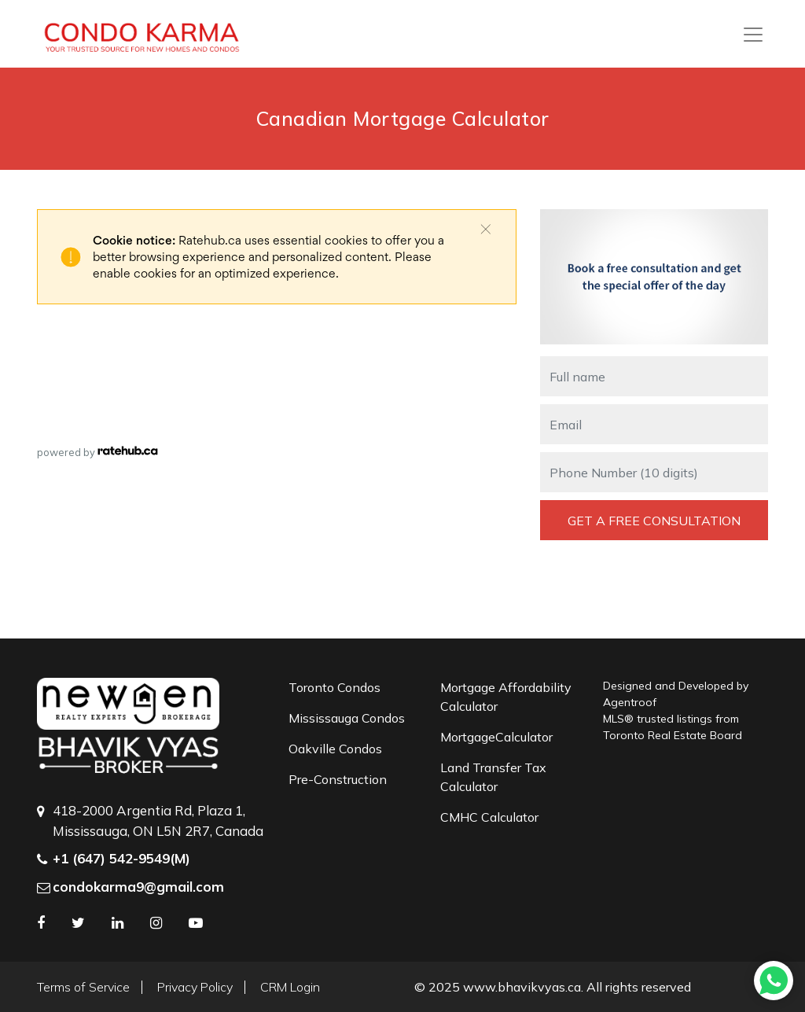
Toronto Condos (334, 687)
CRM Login (290, 987)
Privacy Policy (195, 987)
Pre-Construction (338, 779)
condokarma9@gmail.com (138, 886)
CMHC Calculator (489, 817)
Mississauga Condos (347, 718)
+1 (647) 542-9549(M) (121, 858)
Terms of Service (83, 987)
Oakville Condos (335, 748)
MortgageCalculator (496, 737)
